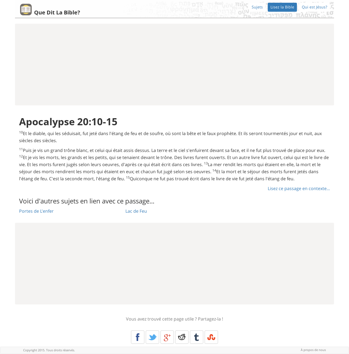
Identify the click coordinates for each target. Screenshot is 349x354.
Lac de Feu (136, 211)
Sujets (257, 7)
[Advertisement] (174, 64)
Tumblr (196, 337)
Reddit (182, 337)
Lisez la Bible (282, 7)
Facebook (138, 337)
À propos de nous (313, 350)
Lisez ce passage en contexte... (299, 188)
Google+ (167, 337)
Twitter (152, 337)
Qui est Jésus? (314, 7)
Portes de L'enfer (36, 211)
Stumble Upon (211, 337)
